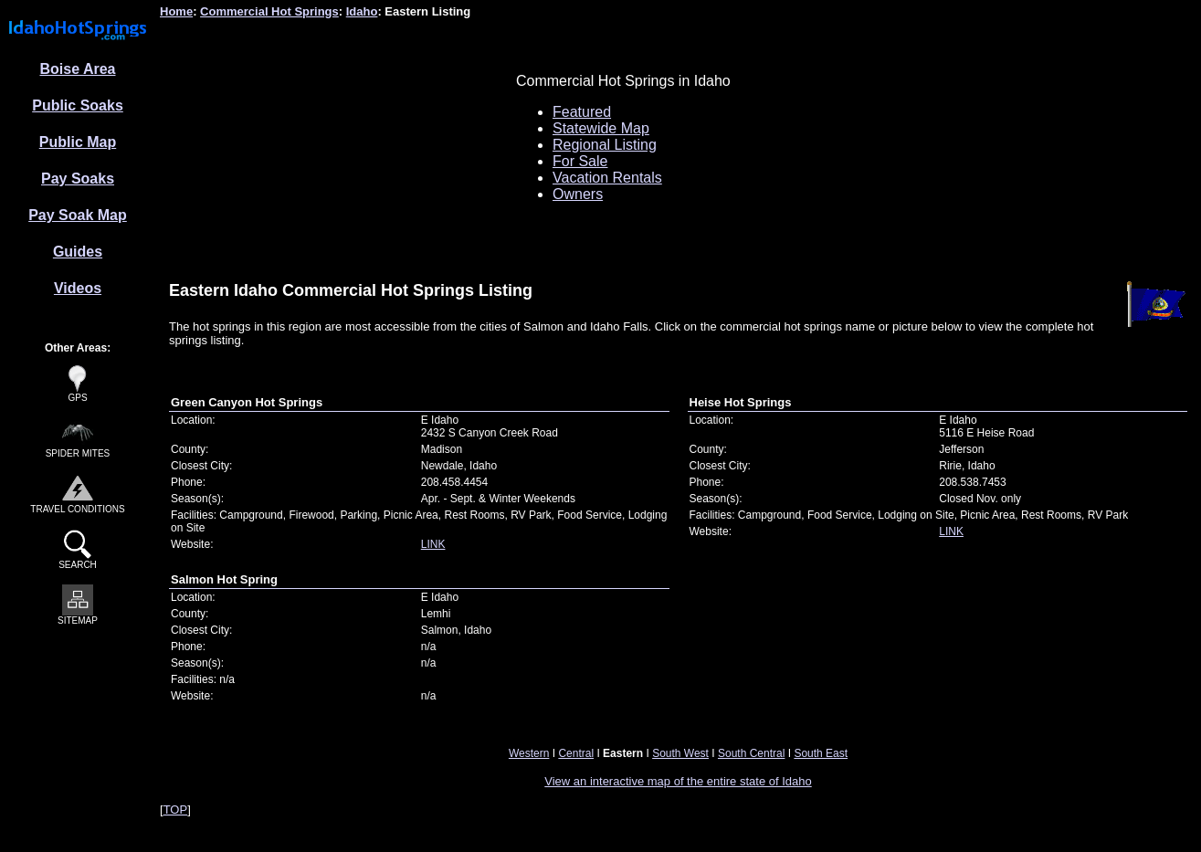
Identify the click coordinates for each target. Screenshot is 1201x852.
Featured (582, 112)
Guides (77, 251)
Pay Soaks (77, 178)
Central (576, 753)
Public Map (77, 142)
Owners (578, 194)
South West (680, 753)
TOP (175, 809)
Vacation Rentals (607, 177)
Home (176, 11)
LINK (433, 544)
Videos (77, 288)
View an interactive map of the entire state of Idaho (677, 781)
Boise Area (78, 69)
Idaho (362, 11)
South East (821, 753)
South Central (751, 753)
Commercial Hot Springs (269, 11)
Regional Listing (605, 145)
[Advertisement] (304, 145)
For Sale (580, 161)
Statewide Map (601, 128)
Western (529, 753)
